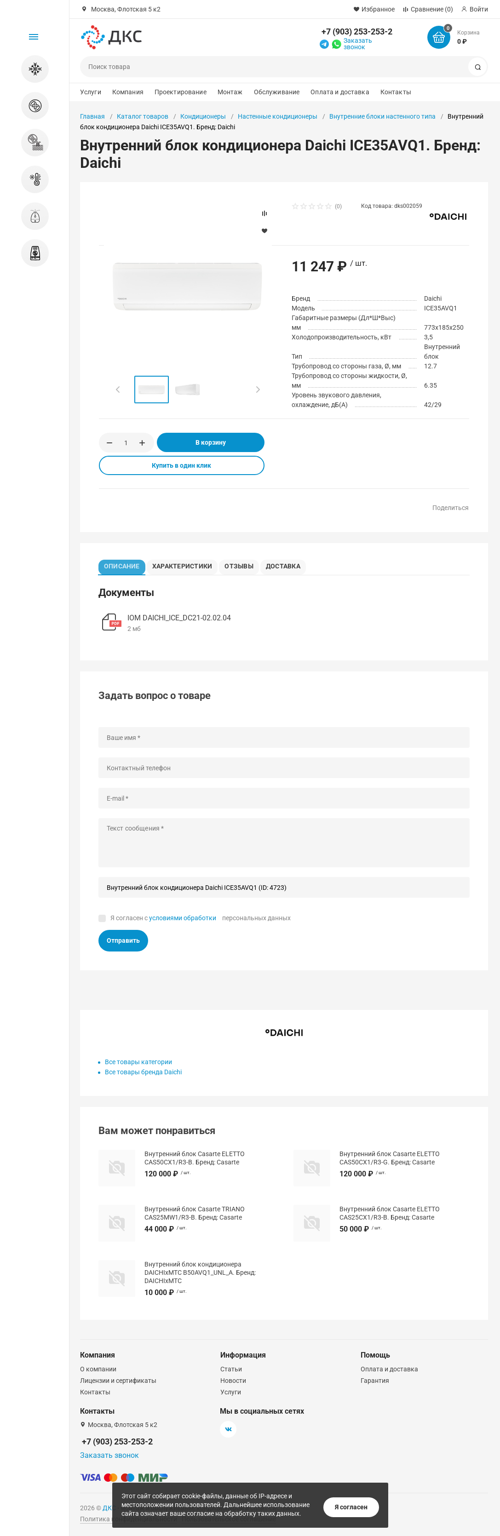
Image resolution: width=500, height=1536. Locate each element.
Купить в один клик (181, 465)
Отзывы (245, 565)
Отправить (123, 943)
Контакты (395, 92)
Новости (233, 1380)
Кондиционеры (203, 116)
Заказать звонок (358, 44)
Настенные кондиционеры (277, 116)
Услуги (90, 92)
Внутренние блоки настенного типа (382, 116)
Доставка (292, 565)
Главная (92, 116)
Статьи (231, 1369)
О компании (98, 1369)
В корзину (210, 442)
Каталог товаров (142, 116)
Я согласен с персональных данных (200, 920)
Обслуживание (277, 92)
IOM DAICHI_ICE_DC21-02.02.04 (179, 620)
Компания (128, 92)
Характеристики (186, 565)
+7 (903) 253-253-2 (357, 31)
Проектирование (181, 92)
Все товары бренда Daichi (143, 1074)
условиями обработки (182, 920)
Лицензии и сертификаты (118, 1380)
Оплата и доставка (339, 92)
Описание (124, 565)
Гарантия (375, 1380)
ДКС (109, 1508)
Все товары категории (138, 1064)
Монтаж (230, 92)
